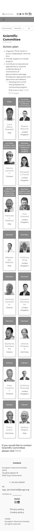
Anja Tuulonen (9, 388)
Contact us (7, 494)
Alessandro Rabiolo (9, 260)
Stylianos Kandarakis (9, 346)
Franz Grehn (9, 428)
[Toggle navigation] (3, 19)
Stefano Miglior (25, 428)
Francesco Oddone (9, 218)
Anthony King (24, 258)
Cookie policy (17, 512)
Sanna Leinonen (9, 170)
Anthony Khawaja (24, 386)
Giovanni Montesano (24, 301)
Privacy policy (17, 509)
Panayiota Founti (24, 173)
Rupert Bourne (25, 127)
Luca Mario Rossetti (9, 127)
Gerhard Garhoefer (9, 301)
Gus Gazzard (24, 215)
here (18, 450)
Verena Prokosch (24, 346)
